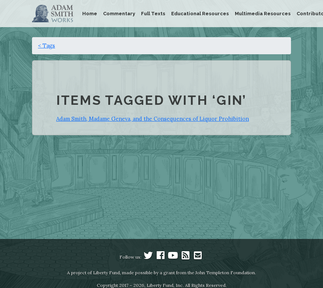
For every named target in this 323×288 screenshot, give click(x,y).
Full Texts (153, 13)
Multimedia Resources (263, 13)
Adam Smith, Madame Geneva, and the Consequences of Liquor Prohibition (152, 118)
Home (89, 13)
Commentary (119, 13)
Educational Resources (200, 13)
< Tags (46, 45)
